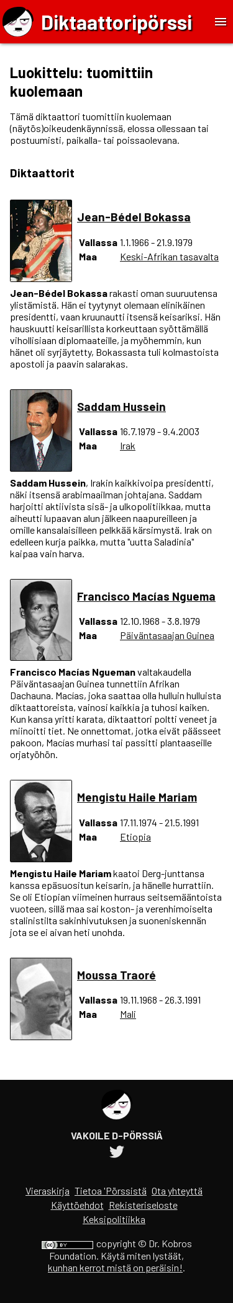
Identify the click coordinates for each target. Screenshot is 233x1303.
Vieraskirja (47, 1190)
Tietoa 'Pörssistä (111, 1190)
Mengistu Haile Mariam (137, 797)
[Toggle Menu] (221, 22)
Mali (128, 1014)
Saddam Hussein (121, 406)
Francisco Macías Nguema (146, 596)
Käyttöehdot (77, 1205)
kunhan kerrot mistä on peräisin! (115, 1267)
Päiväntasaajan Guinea (167, 635)
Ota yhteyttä (177, 1190)
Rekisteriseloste (143, 1205)
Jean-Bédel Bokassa (134, 217)
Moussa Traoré (116, 975)
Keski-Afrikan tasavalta (169, 256)
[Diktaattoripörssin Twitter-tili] (116, 1153)
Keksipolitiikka (114, 1219)
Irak (127, 445)
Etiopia (135, 836)
